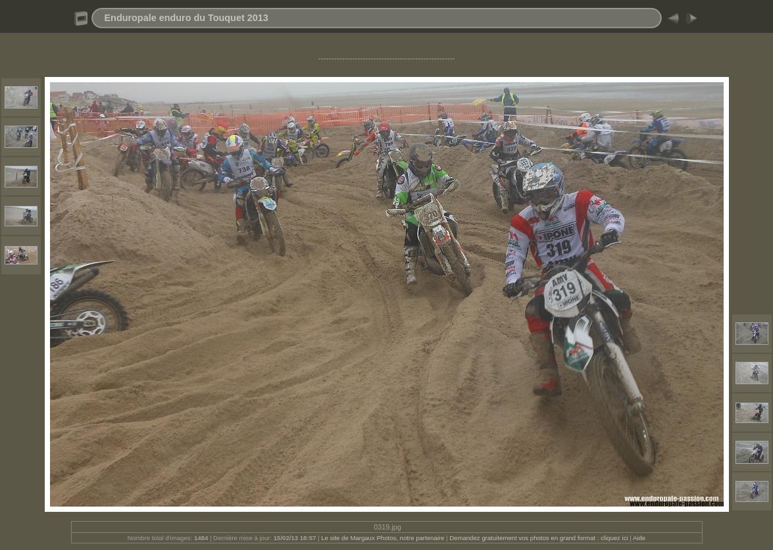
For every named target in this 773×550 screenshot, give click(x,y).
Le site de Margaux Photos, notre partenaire (383, 537)
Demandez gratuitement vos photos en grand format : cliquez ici (539, 537)
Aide (639, 537)
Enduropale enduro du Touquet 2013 (186, 17)
